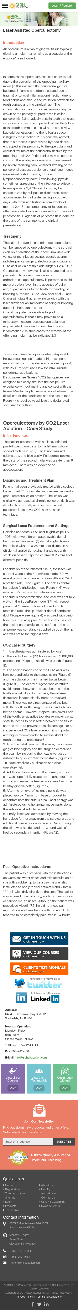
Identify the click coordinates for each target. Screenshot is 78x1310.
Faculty (44, 1189)
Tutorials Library (14, 1193)
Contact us (47, 1197)
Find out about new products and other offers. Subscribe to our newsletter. (36, 1129)
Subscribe (64, 1141)
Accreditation (48, 1193)
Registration (11, 1189)
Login (7, 1201)
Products (9, 1205)
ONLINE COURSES (52, 1201)
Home (8, 1185)
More (13, 1088)
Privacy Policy (24, 1296)
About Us (46, 1185)
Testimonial (11, 1210)
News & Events (49, 1205)
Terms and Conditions (49, 1296)
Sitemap (9, 1197)
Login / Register (62, 5)
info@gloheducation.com (31, 1057)
